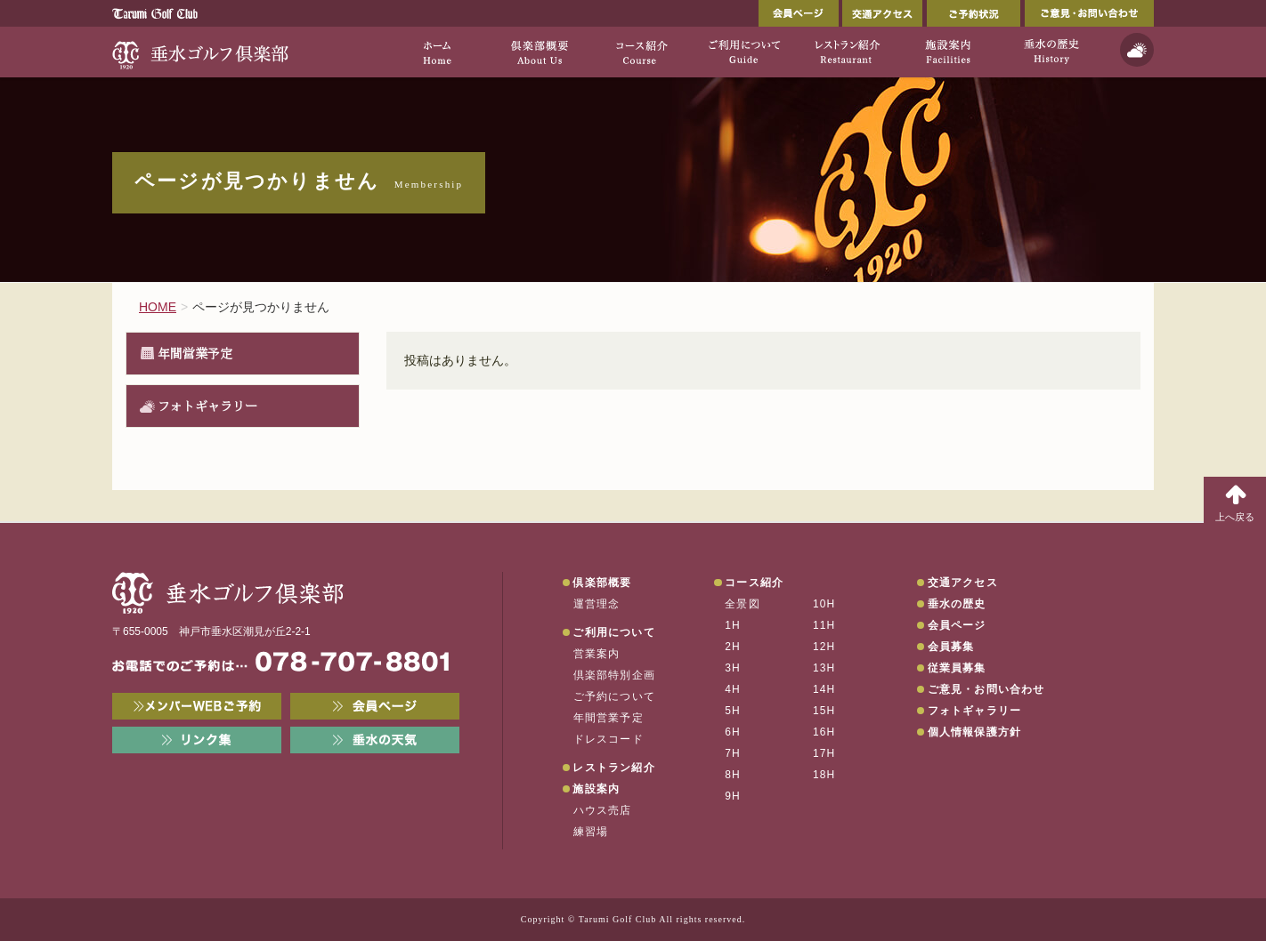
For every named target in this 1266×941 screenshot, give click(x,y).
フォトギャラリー (207, 406)
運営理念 (597, 604)
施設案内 (596, 789)
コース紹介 (754, 582)
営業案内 (597, 653)
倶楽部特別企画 (614, 675)
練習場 (591, 831)
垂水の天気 (374, 740)
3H (733, 668)
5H (733, 710)
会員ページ (799, 13)
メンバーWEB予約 (196, 706)
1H (733, 625)
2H (733, 646)
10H (824, 604)
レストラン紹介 (613, 767)
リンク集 (196, 740)
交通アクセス (882, 13)
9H (733, 796)
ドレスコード (608, 739)
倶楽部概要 (601, 582)
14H (824, 689)
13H (824, 668)
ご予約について (614, 696)
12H (824, 646)
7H (733, 753)
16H (824, 732)
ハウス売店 (602, 810)
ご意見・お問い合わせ (1089, 13)
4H (733, 689)
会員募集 (951, 646)
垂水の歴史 (957, 604)
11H (824, 625)
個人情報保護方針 (975, 732)
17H (824, 753)
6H (733, 732)
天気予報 (1137, 50)
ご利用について (613, 632)
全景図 (742, 604)
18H (824, 774)
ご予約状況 (973, 13)
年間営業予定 (195, 353)
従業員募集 (957, 668)
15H (824, 710)
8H (733, 774)
